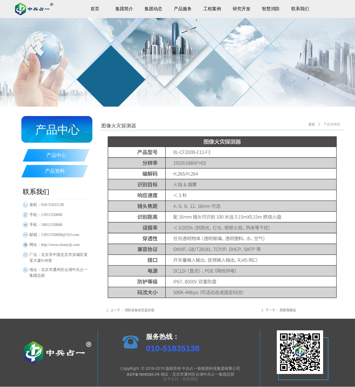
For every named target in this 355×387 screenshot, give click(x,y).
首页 (311, 124)
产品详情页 (332, 124)
